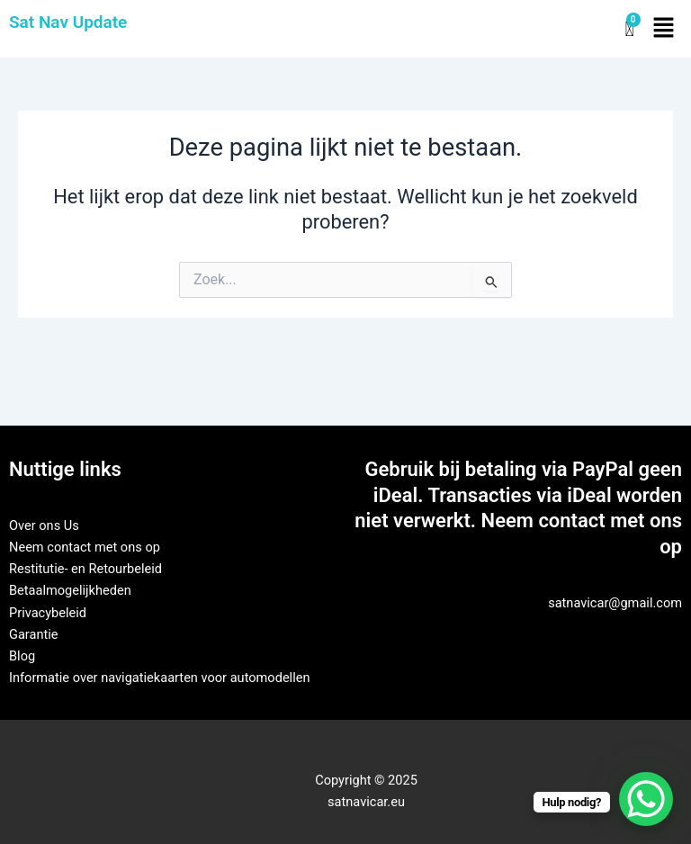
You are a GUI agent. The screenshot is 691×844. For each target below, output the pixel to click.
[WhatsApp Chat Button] (646, 799)
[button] (664, 29)
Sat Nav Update (68, 22)
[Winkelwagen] (629, 29)
